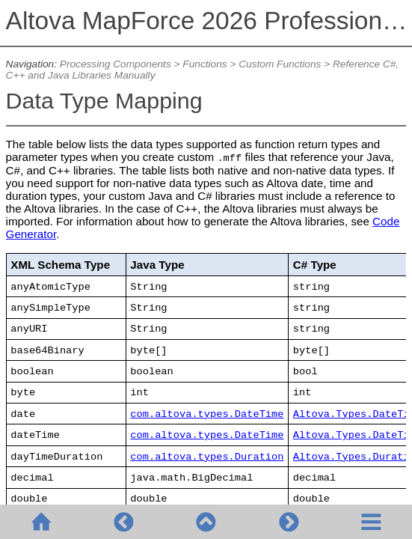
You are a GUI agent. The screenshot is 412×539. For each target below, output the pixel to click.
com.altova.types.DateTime (206, 414)
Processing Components (115, 64)
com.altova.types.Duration (206, 457)
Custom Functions (280, 64)
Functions (204, 64)
